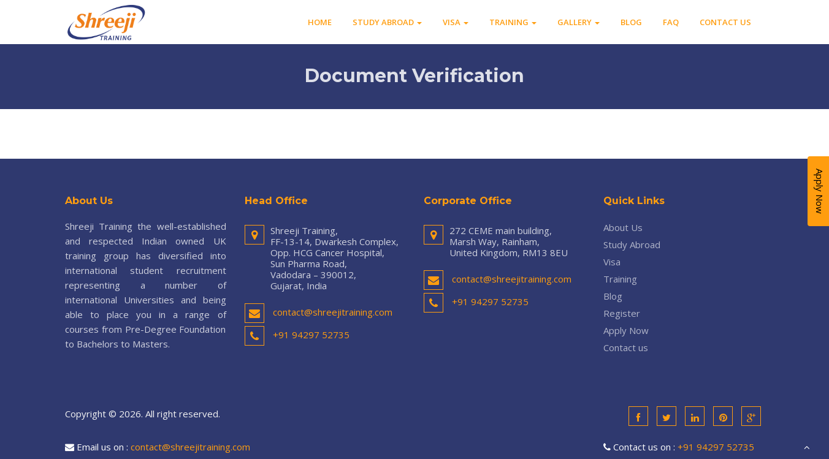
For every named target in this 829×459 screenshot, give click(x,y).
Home (320, 22)
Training (513, 22)
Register (621, 313)
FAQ (671, 22)
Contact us (725, 22)
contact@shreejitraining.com (332, 312)
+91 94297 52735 (311, 334)
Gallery (578, 22)
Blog (631, 22)
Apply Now (626, 330)
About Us (623, 227)
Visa (455, 22)
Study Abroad (387, 22)
